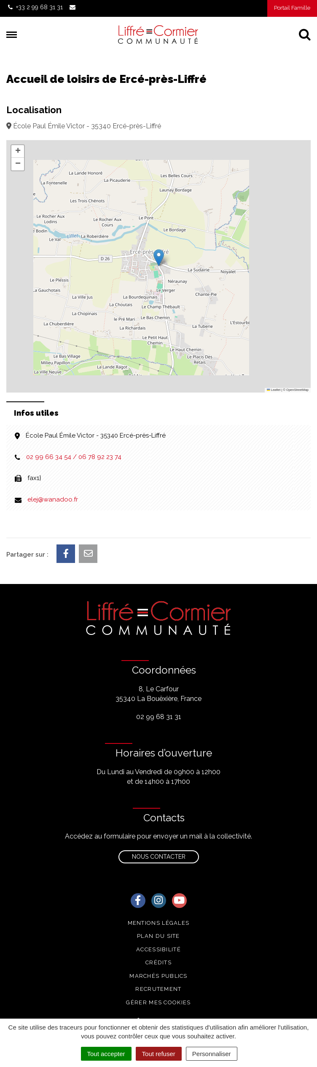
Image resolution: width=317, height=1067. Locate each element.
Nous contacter (158, 856)
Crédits (158, 962)
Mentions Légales (159, 923)
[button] (158, 257)
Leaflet (273, 390)
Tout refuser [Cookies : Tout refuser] (158, 1053)
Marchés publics (158, 976)
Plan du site (158, 936)
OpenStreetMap (297, 390)
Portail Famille (292, 8)
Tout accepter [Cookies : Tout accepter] (106, 1053)
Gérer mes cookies (158, 1002)
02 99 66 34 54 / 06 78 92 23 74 (73, 457)
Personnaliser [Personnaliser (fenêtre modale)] (211, 1053)
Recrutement (158, 989)
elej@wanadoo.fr (52, 499)
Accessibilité (158, 949)
